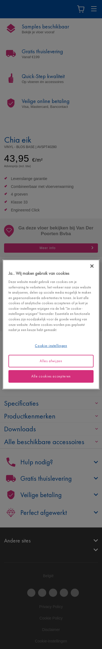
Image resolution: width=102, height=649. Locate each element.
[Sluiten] (92, 266)
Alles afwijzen (51, 361)
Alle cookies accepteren (51, 376)
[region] (50, 324)
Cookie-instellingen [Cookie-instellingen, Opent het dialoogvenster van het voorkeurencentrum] (51, 345)
